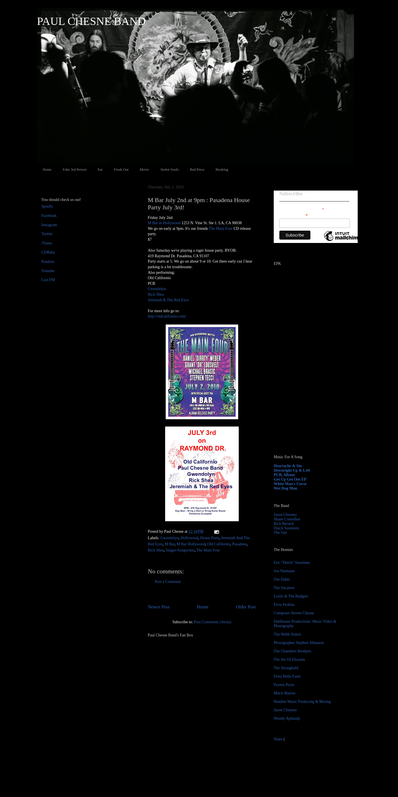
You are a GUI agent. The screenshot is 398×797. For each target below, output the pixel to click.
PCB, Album (284, 475)
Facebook (49, 216)
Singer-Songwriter (180, 550)
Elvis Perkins (284, 605)
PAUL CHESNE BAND (91, 21)
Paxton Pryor (284, 685)
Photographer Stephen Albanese (299, 643)
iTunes (46, 243)
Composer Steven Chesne (294, 613)
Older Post (246, 607)
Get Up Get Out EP (290, 479)
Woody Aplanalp (287, 718)
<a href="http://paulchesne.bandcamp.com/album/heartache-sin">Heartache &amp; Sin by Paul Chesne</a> (309, 386)
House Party (209, 538)
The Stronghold (286, 668)
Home (47, 169)
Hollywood (189, 538)
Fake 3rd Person (74, 169)
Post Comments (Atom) (212, 622)
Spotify (47, 206)
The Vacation (284, 588)
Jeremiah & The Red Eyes (168, 300)
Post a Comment (168, 582)
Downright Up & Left (292, 470)
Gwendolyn (157, 289)
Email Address (293, 215)
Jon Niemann (284, 571)
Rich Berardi (284, 524)
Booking (222, 169)
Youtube (48, 271)
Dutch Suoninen (286, 528)
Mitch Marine (284, 693)
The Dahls (282, 579)
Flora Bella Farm (287, 676)
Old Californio (218, 544)
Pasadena (239, 544)
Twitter (47, 234)
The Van (280, 532)
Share (278, 739)
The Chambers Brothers (292, 651)
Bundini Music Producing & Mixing (302, 701)
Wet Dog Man (285, 488)
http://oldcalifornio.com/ (167, 316)
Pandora (47, 262)
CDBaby (48, 252)
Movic (144, 169)
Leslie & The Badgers (291, 596)
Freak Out (121, 169)
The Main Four (221, 228)
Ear (100, 169)
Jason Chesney (285, 515)
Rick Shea (156, 294)
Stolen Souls (169, 169)
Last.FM (48, 280)
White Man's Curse (290, 484)
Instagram (49, 225)
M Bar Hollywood (191, 544)
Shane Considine (287, 519)
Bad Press (197, 169)
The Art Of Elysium (289, 659)
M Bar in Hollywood (165, 223)
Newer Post (159, 607)
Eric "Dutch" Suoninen (292, 562)
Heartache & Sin (288, 466)
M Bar (170, 544)
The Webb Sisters (287, 634)
